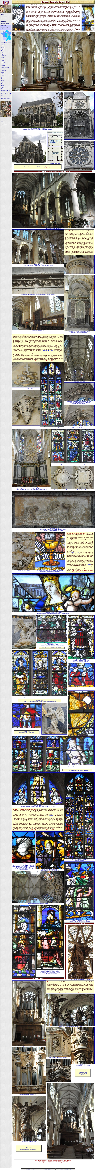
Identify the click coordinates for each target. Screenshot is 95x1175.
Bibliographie (3, 21)
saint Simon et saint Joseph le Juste (26, 822)
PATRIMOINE (3, 25)
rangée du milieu (75, 552)
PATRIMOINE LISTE (47, 1169)
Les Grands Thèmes (5, 23)
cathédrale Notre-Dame (44, 167)
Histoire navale (4, 16)
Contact (2, 121)
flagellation (71, 559)
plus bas (75, 557)
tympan (72, 566)
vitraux (39, 28)
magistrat (89, 564)
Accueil (2, 14)
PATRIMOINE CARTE (30, 1169)
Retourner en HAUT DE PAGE (65, 1169)
